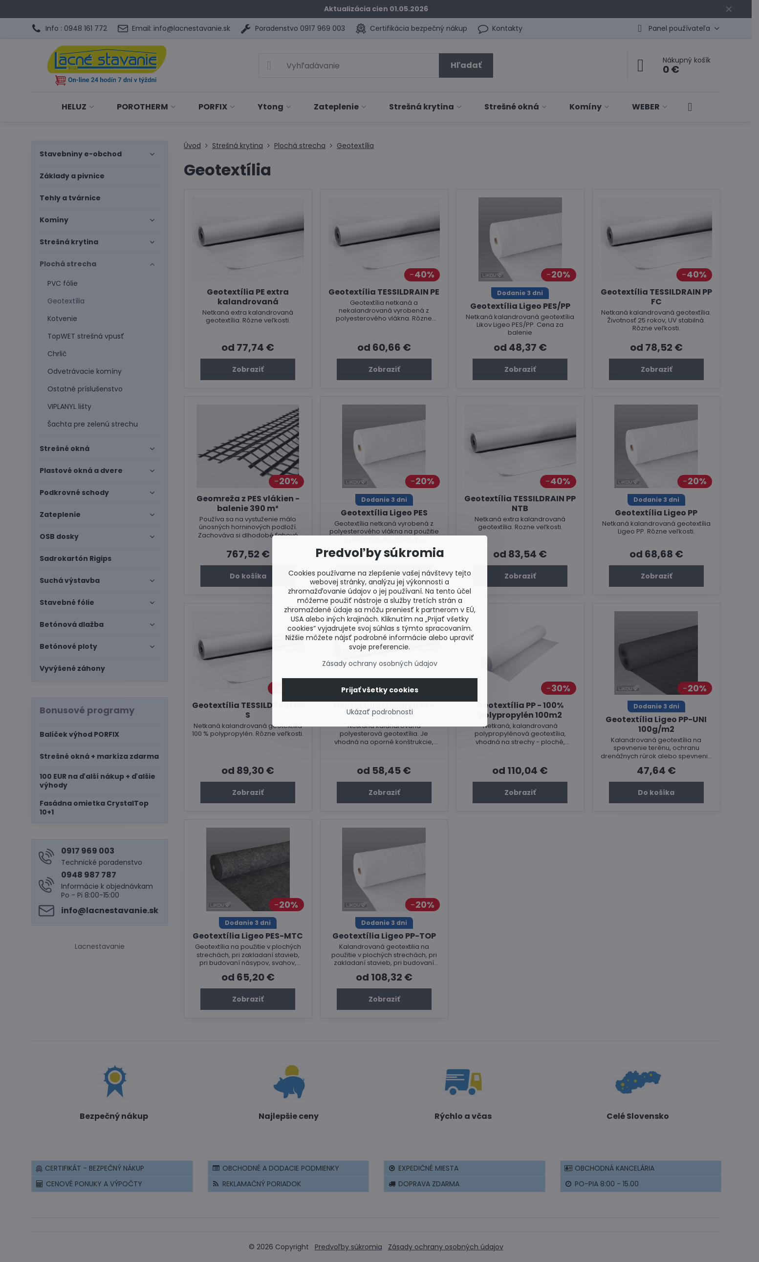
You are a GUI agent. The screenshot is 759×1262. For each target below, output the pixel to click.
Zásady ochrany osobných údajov (379, 663)
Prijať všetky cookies (379, 690)
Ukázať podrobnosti (380, 712)
